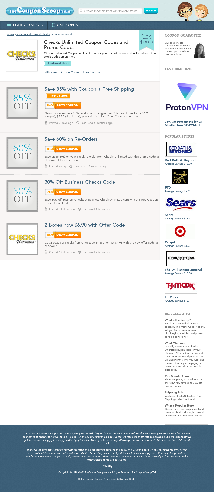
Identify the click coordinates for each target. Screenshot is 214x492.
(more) (72, 57)
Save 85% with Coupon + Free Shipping (90, 89)
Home (10, 34)
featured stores (25, 25)
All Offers (51, 72)
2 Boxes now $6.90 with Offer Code (85, 225)
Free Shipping (92, 72)
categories (65, 25)
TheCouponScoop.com (97, 472)
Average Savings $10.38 (183, 270)
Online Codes (70, 72)
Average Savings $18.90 (181, 160)
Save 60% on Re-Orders (71, 139)
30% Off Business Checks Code (80, 182)
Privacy (107, 466)
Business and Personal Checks (33, 34)
